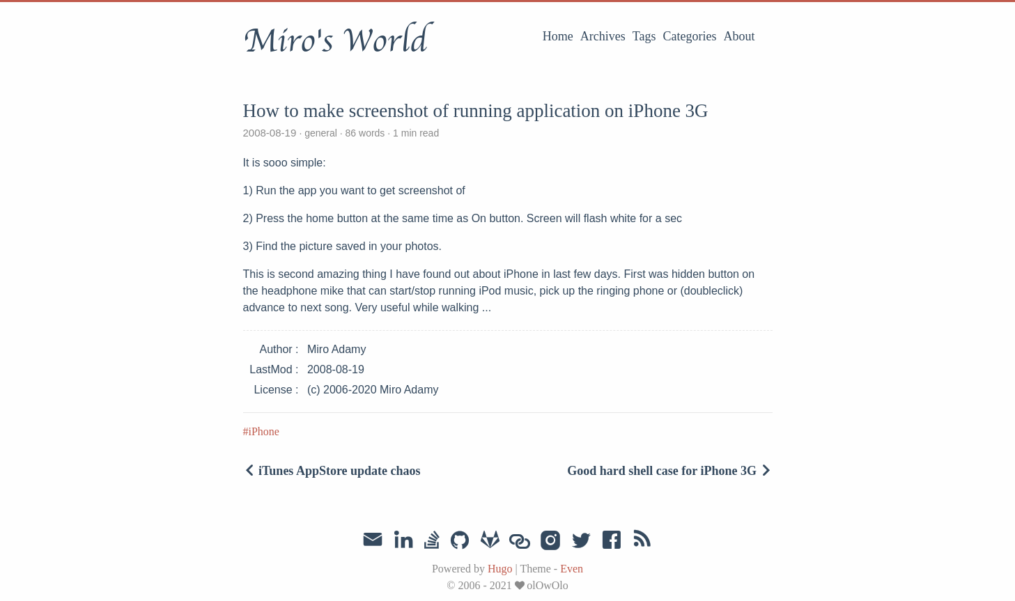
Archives (603, 36)
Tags (644, 36)
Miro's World (335, 41)
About (739, 36)
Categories (690, 36)
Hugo (500, 569)
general (320, 133)
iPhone (264, 431)
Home (558, 36)
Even (571, 569)
